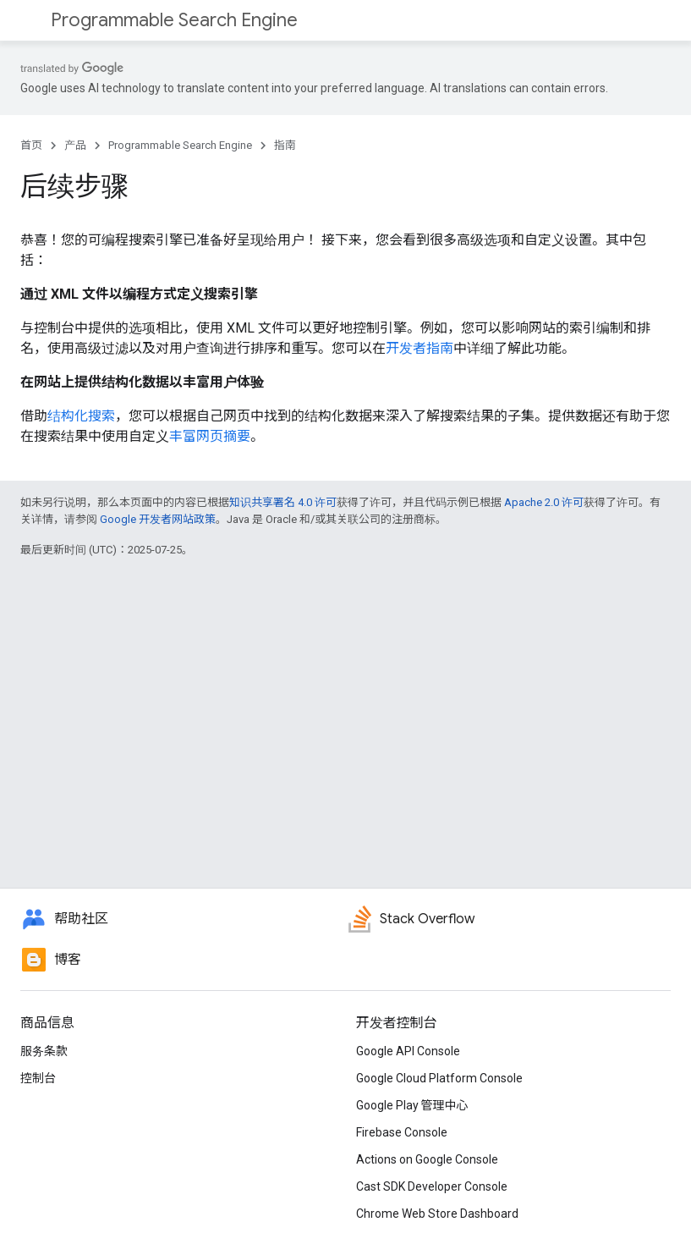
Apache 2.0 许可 (544, 502)
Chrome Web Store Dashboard (437, 1213)
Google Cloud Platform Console (439, 1078)
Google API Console (408, 1051)
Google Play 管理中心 (412, 1105)
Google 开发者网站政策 (158, 519)
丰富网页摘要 (209, 436)
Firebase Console (401, 1132)
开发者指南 (419, 348)
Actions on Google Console (427, 1159)
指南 (285, 145)
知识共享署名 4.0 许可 (283, 502)
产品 (75, 145)
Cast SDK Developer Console (431, 1186)
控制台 (38, 1078)
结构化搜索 (81, 416)
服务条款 (44, 1051)
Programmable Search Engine (174, 19)
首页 (31, 145)
